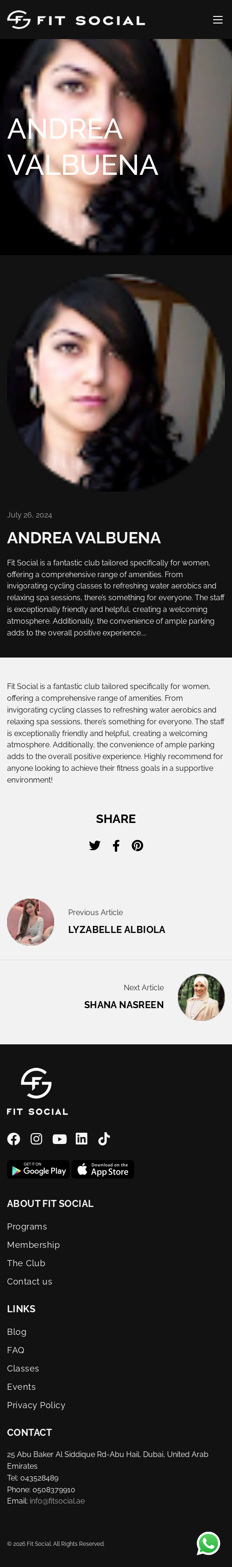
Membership (33, 1245)
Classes (23, 1368)
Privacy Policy (36, 1405)
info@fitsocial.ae (57, 1500)
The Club (26, 1263)
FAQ (15, 1350)
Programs (27, 1226)
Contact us (29, 1281)
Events (21, 1387)
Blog (16, 1332)
